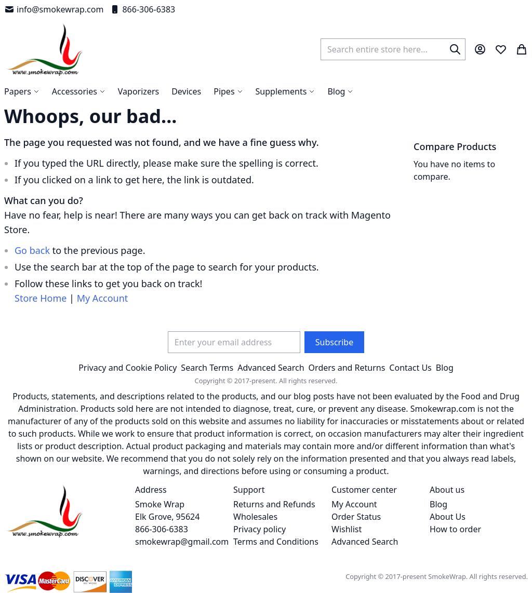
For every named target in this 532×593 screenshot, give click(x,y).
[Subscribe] (334, 342)
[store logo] (44, 49)
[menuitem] (340, 91)
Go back (32, 250)
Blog (445, 367)
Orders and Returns (347, 367)
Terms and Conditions (275, 541)
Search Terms (207, 367)
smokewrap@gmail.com (182, 541)
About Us (448, 516)
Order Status (356, 516)
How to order (455, 529)
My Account (102, 298)
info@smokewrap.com (53, 9)
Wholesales (255, 516)
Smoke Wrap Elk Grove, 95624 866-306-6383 (167, 516)
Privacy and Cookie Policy (127, 367)
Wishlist (346, 529)
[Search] (455, 49)
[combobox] (393, 49)
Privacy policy (259, 529)
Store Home (40, 298)
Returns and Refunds (274, 504)
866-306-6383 (142, 9)
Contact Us (410, 367)
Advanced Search (270, 367)
